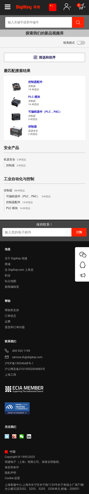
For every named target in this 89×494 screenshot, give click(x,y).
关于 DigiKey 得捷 (16, 258)
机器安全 (15, 160)
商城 (7, 264)
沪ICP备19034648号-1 (19, 363)
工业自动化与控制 (19, 179)
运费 (7, 321)
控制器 (16, 165)
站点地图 (10, 281)
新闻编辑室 (12, 286)
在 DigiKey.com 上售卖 (19, 269)
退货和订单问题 (15, 327)
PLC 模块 (18, 208)
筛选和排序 (47, 57)
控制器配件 (19, 202)
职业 (7, 275)
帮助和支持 (12, 310)
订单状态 (10, 316)
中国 (10, 451)
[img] (28, 9)
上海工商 (10, 374)
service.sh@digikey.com (23, 357)
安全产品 (11, 148)
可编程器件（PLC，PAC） (28, 196)
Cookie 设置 (12, 478)
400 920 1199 (17, 351)
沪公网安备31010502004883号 (25, 369)
